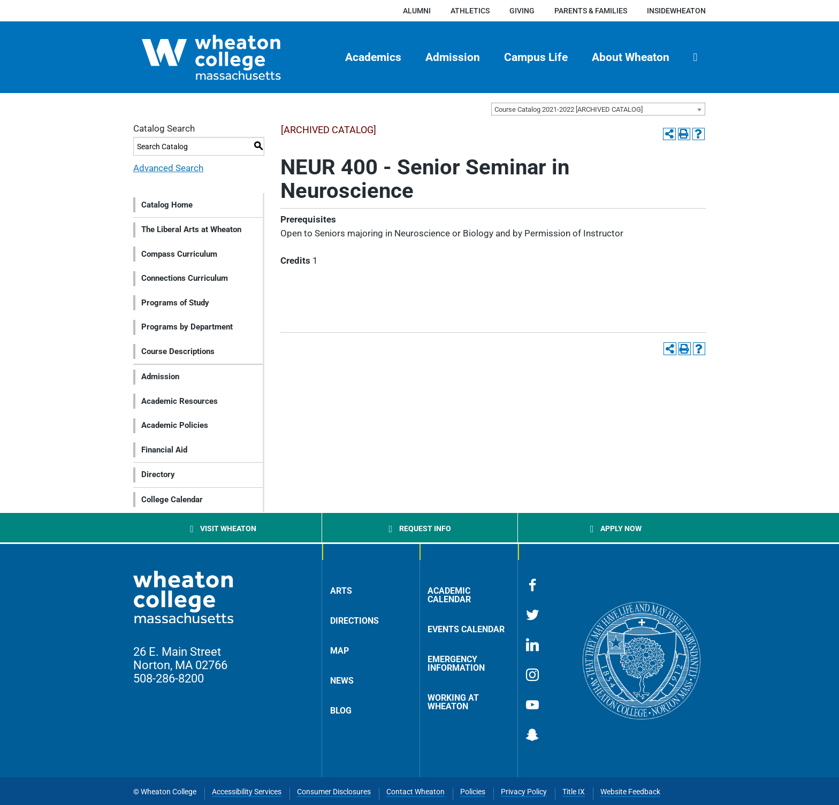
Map (339, 651)
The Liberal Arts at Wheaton (191, 229)
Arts (341, 591)
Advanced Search (168, 168)
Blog (341, 711)
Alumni (417, 10)
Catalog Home (167, 205)
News (342, 681)
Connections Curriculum (184, 278)
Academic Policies (174, 425)
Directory (158, 474)
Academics (373, 57)
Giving (522, 10)
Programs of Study (175, 303)
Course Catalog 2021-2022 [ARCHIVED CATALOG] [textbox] (568, 109)
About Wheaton (630, 57)
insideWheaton (676, 10)
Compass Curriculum (179, 254)
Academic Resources (179, 401)
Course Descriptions (178, 351)
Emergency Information (456, 663)
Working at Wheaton (453, 702)
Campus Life (536, 57)
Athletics (470, 10)
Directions (354, 621)
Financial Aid (164, 450)
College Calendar (172, 499)
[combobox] (598, 109)
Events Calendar (466, 629)
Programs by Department (187, 327)
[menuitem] (373, 57)
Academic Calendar (449, 595)
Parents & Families (590, 10)
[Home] (230, 57)
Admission (452, 57)
